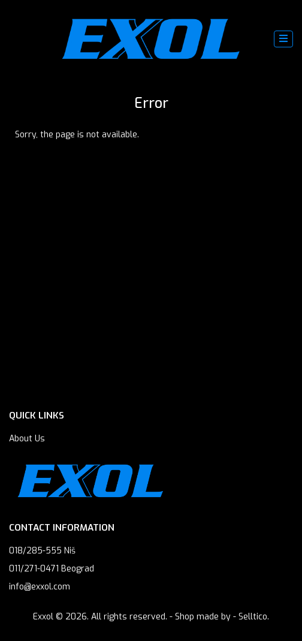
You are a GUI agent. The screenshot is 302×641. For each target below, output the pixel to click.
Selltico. (253, 616)
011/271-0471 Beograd (51, 568)
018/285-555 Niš (42, 550)
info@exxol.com (39, 586)
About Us (27, 438)
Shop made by (203, 616)
